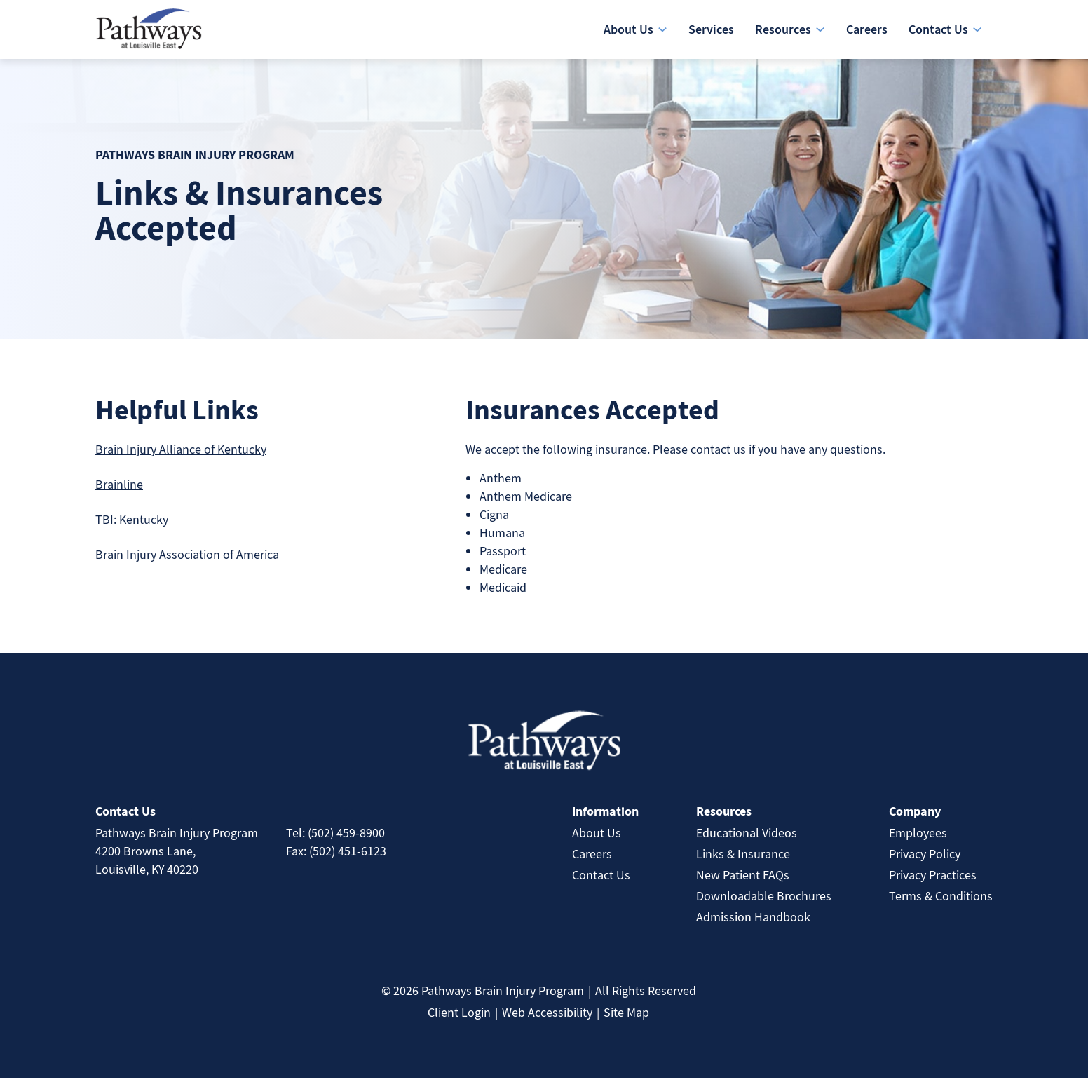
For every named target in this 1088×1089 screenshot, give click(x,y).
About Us (596, 844)
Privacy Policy (924, 865)
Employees (918, 844)
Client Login (459, 1023)
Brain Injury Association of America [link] (187, 565)
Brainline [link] (119, 495)
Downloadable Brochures (763, 907)
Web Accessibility (547, 1023)
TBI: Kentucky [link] (131, 530)
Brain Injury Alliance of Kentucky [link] (180, 460)
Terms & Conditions (941, 907)
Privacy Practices (933, 886)
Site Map (626, 1023)
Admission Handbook (753, 928)
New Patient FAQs (742, 886)
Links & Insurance (743, 865)
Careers (592, 865)
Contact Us (601, 886)
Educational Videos (746, 844)
